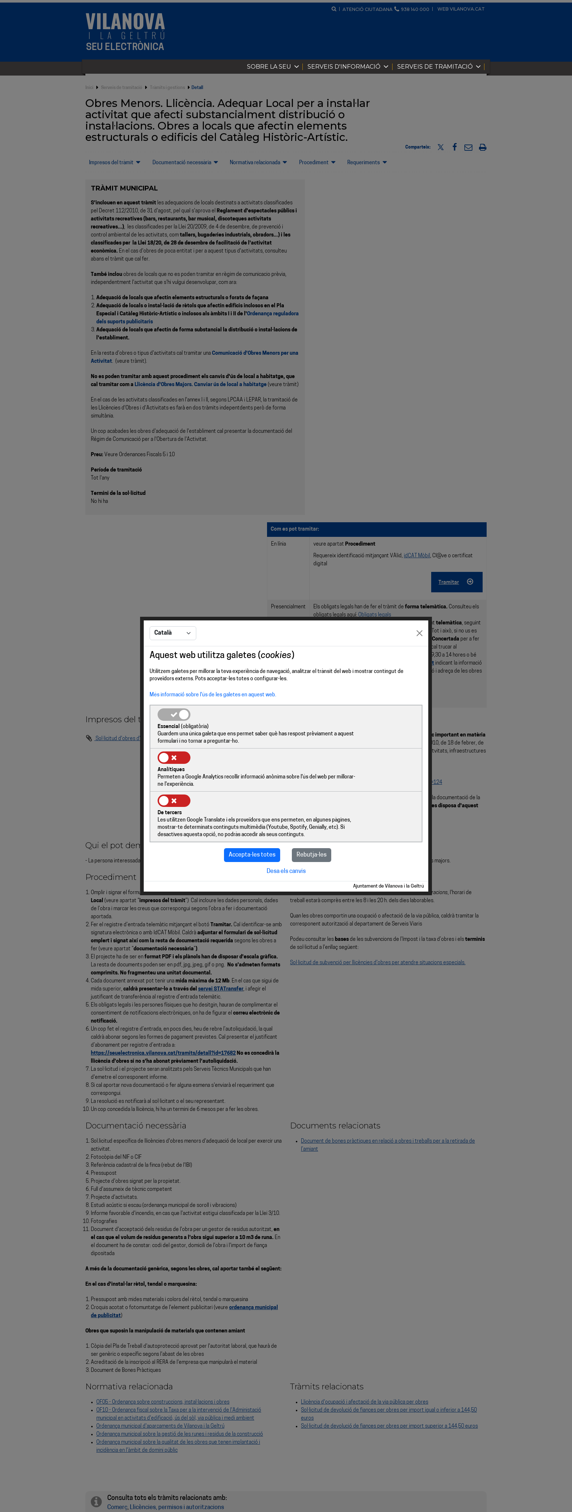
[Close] (419, 656)
